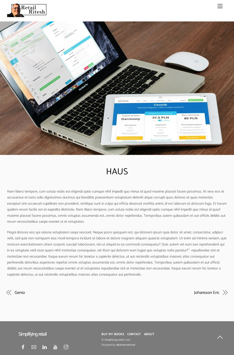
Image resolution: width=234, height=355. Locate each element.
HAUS (117, 172)
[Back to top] (220, 338)
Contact (134, 334)
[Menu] (220, 6)
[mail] (33, 347)
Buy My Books (112, 334)
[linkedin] (44, 347)
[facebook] (23, 347)
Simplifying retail (114, 340)
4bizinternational (125, 345)
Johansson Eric (206, 293)
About (149, 334)
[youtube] (55, 347)
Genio (20, 293)
